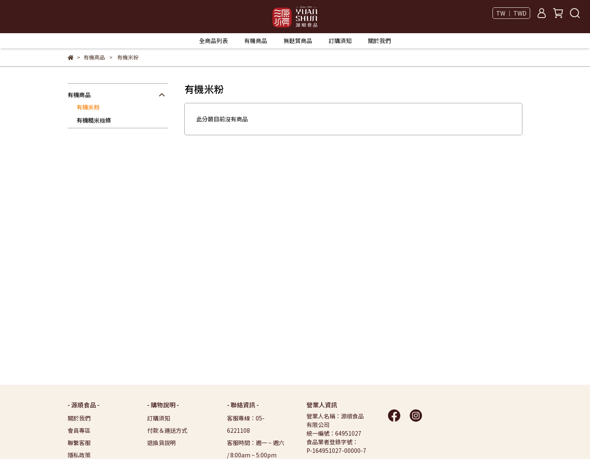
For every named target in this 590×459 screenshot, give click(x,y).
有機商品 (255, 40)
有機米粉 (88, 107)
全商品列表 (213, 40)
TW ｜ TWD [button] (511, 13)
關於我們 (379, 40)
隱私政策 (79, 455)
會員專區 (79, 430)
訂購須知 (340, 40)
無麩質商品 (298, 40)
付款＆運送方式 (167, 430)
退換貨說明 (161, 443)
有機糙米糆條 (94, 120)
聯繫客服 (79, 443)
